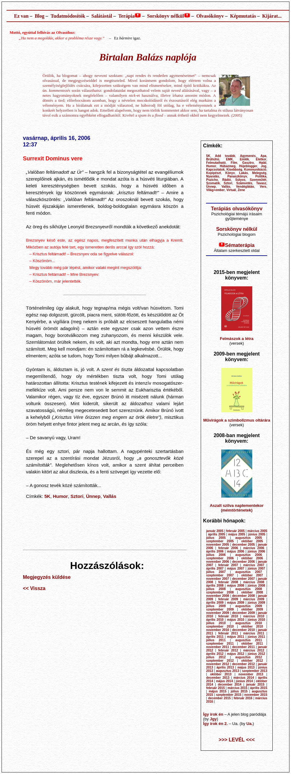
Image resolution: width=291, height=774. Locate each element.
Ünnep (93, 496)
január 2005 (214, 531)
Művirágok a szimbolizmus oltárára (236, 420)
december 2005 (243, 544)
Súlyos (240, 179)
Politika (260, 176)
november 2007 (217, 578)
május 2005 (236, 534)
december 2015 (219, 698)
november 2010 (217, 630)
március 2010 (253, 616)
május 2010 (235, 619)
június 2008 (256, 585)
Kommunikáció (255, 169)
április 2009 (215, 602)
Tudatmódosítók (68, 16)
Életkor (261, 159)
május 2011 (235, 636)
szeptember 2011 (220, 643)
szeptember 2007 (220, 575)
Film (234, 162)
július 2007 (216, 572)
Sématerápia (239, 245)
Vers (263, 186)
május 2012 (235, 653)
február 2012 (228, 650)
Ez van (21, 16)
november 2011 (217, 647)
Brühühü (212, 159)
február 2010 (228, 616)
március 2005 (257, 531)
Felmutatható (216, 162)
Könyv (230, 173)
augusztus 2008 (248, 589)
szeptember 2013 (254, 671)
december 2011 (243, 647)
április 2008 (215, 585)
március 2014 (244, 677)
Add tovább (225, 156)
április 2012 (215, 653)
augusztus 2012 (248, 657)
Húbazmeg (227, 166)
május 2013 (245, 667)
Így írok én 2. (215, 723)
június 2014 (244, 681)
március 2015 (238, 688)
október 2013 (220, 674)
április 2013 (225, 667)
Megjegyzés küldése (47, 577)
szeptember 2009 (220, 609)
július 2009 (216, 606)
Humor (60, 496)
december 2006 (243, 561)
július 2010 (216, 623)
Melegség (259, 173)
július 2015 (239, 691)
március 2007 (253, 565)
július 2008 (216, 589)
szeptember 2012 (220, 660)
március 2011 (253, 633)
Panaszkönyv (237, 176)
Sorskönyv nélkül (165, 16)
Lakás (243, 173)
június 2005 (256, 534)
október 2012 (252, 660)
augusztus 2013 (227, 671)
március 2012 (253, 650)
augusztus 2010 (248, 623)
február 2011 (228, 633)
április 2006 (215, 551)
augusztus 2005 (248, 537)
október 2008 (252, 592)
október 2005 (252, 541)
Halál (262, 162)
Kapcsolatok (215, 169)
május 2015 (217, 691)
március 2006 (253, 548)
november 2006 (217, 561)
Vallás (109, 496)
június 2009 (256, 602)
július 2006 (216, 555)
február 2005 (235, 531)
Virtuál (231, 190)
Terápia (126, 16)
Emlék (244, 159)
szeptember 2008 (220, 592)
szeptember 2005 (220, 541)
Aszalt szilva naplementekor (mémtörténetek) (236, 507)
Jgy (213, 719)
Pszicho (212, 179)
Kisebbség (234, 169)
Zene (241, 190)
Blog (39, 16)
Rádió (226, 179)
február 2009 (228, 599)
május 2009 (235, 602)
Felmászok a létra (236, 338)
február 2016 (243, 698)
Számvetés (244, 183)
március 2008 (253, 582)
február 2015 (215, 688)
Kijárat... (272, 16)
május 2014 (224, 681)
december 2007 (243, 578)
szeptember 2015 (228, 694)
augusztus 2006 (248, 555)
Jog (263, 166)
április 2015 (258, 688)
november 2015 (255, 694)
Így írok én (213, 714)
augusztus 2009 (248, 606)
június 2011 (256, 636)
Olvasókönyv (210, 16)
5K (47, 496)
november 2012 (217, 664)
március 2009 (253, 599)
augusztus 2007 (248, 572)
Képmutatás (243, 16)
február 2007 (228, 565)
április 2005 (216, 534)
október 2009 (252, 609)
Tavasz (261, 183)
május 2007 (235, 568)
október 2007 (252, 575)
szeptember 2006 (220, 558)
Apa (263, 156)
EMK (229, 159)
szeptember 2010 (220, 626)
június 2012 (256, 653)
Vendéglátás (245, 186)
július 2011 (216, 640)
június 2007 (256, 568)
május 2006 (235, 551)
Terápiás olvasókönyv (236, 208)
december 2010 (243, 630)
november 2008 (217, 595)
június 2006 (256, 551)
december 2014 (229, 684)
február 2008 (228, 582)
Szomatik (213, 183)
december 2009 (243, 613)
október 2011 (252, 643)
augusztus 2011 (248, 640)
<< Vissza (34, 588)
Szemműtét (258, 179)
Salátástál (101, 16)
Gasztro (248, 162)
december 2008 (243, 595)
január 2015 (255, 684)
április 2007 (215, 568)
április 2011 (215, 636)
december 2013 (218, 677)
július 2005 (216, 537)
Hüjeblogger (248, 166)
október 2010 (252, 626)
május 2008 (235, 585)
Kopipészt (213, 173)
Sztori (76, 496)
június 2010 (256, 619)
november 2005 (217, 544)
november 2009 (217, 613)
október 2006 (252, 558)
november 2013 (251, 674)
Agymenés (248, 156)
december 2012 (243, 664)
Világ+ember (215, 190)
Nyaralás (212, 176)
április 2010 (215, 619)
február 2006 (228, 548)
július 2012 (216, 657)
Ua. (249, 723)
